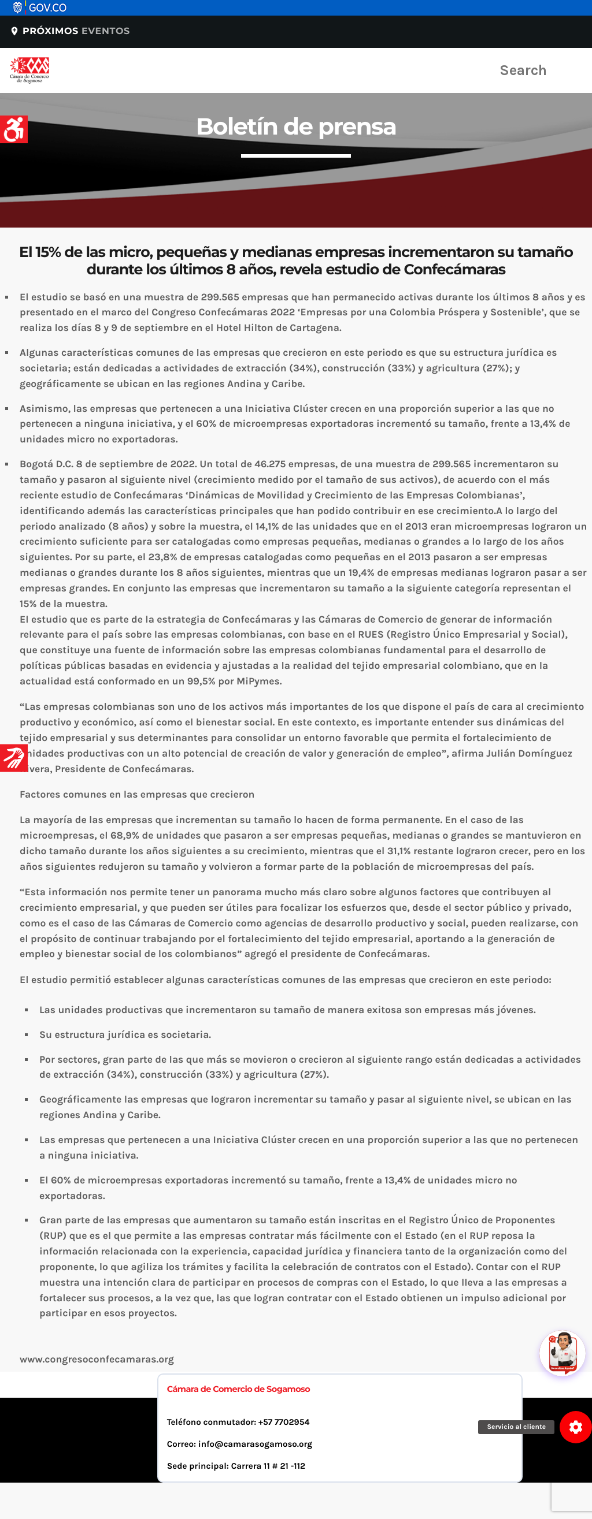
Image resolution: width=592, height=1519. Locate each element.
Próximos (69, 31)
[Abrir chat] (563, 1323)
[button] (576, 1427)
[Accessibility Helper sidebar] (14, 129)
